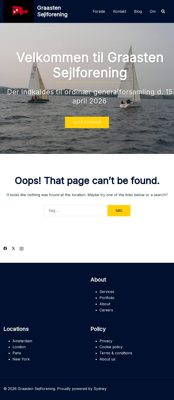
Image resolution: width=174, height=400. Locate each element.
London (19, 347)
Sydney (100, 388)
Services (106, 291)
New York (21, 359)
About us (107, 359)
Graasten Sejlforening (52, 11)
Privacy (105, 341)
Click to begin (87, 122)
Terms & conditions (115, 353)
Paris (16, 353)
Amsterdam (22, 341)
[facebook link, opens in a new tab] (5, 248)
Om (153, 11)
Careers (106, 310)
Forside (99, 11)
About (104, 304)
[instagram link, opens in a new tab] (21, 248)
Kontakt (119, 11)
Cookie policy (111, 347)
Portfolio (106, 297)
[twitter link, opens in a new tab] (13, 248)
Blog (138, 11)
